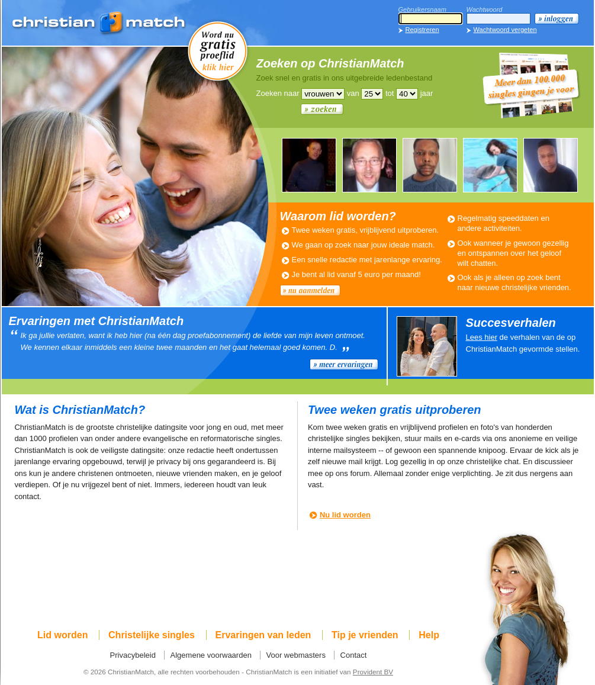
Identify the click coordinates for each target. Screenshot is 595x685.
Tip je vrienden (365, 635)
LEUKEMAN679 (309, 165)
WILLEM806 (369, 165)
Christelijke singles (151, 635)
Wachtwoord (485, 9)
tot (389, 93)
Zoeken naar (278, 93)
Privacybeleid (133, 655)
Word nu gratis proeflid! (217, 50)
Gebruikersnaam (422, 9)
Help (429, 635)
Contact (353, 655)
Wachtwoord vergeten (505, 29)
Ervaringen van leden (263, 635)
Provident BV (373, 672)
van (353, 93)
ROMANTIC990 (429, 165)
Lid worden (62, 635)
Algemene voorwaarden (211, 655)
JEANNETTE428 (490, 165)
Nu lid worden (345, 514)
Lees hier (481, 337)
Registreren (422, 29)
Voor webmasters (296, 655)
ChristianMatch (99, 23)
